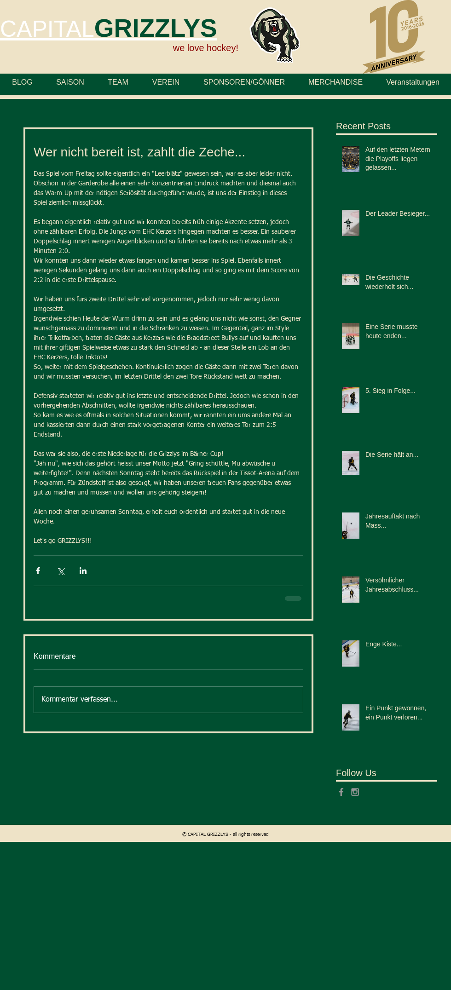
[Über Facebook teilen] (38, 570)
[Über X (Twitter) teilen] (60, 570)
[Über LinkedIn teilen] (83, 570)
